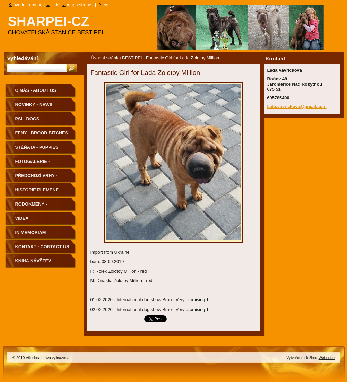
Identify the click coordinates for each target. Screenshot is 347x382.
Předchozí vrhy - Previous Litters (36, 178)
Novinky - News (34, 104)
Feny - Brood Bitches (41, 133)
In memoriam (30, 232)
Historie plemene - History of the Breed (42, 192)
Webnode (327, 358)
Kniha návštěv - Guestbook (34, 263)
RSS (106, 4)
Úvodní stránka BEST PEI (116, 57)
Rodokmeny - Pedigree (31, 206)
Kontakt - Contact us (42, 246)
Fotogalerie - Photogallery (33, 164)
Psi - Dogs (27, 118)
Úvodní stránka (28, 4)
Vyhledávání (22, 58)
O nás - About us (35, 90)
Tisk (54, 4)
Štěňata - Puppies (37, 147)
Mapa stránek (80, 4)
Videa (22, 218)
